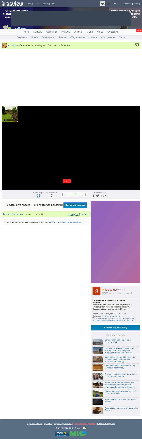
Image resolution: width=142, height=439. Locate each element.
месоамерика (99, 320)
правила (48, 424)
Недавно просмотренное (102, 37)
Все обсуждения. (13, 214)
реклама (67, 424)
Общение (112, 31)
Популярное (48, 37)
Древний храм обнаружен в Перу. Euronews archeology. (121, 366)
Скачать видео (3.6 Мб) (115, 327)
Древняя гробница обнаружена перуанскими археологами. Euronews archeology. (120, 359)
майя (108, 320)
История (13, 45)
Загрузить (22, 37)
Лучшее (62, 37)
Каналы (37, 31)
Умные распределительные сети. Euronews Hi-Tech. (121, 392)
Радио (89, 31)
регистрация (49, 4)
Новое (34, 37)
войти (54, 222)
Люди (100, 31)
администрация (34, 424)
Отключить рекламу (130, 4)
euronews (102, 318)
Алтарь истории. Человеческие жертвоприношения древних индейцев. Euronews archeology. (120, 384)
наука (119, 318)
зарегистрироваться (71, 222)
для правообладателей (84, 424)
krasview (109, 289)
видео (111, 293)
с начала (73, 214)
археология (128, 318)
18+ (116, 4)
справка (58, 424)
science (111, 318)
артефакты (127, 320)
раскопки (116, 320)
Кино (27, 31)
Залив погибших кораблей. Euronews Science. (118, 341)
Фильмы (65, 31)
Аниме (78, 31)
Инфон (78, 428)
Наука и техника (112, 316)
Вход (30, 4)
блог (112, 424)
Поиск (122, 37)
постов (120, 293)
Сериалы (51, 31)
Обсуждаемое (77, 37)
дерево (85, 214)
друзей (129, 293)
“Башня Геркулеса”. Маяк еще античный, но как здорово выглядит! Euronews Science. (119, 350)
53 (38, 195)
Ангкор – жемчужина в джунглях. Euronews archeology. (121, 375)
